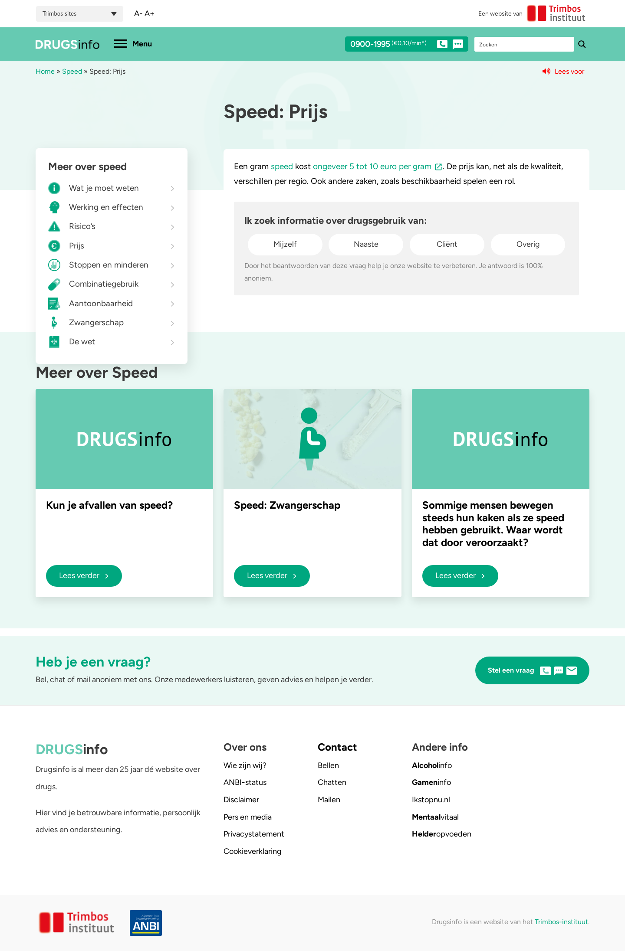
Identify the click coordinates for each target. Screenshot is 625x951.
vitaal (435, 817)
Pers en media (248, 817)
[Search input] (524, 44)
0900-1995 (398, 45)
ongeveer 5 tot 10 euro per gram (372, 166)
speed (282, 166)
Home (45, 71)
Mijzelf (285, 244)
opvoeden (441, 834)
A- (138, 13)
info (432, 765)
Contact (337, 747)
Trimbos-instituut (561, 922)
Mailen (329, 799)
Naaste (366, 244)
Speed (72, 71)
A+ (150, 13)
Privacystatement (254, 834)
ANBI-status (245, 782)
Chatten (332, 782)
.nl (431, 799)
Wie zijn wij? (245, 765)
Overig (528, 244)
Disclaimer (241, 799)
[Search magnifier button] (582, 44)
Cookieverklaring (253, 851)
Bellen (328, 765)
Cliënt (447, 244)
